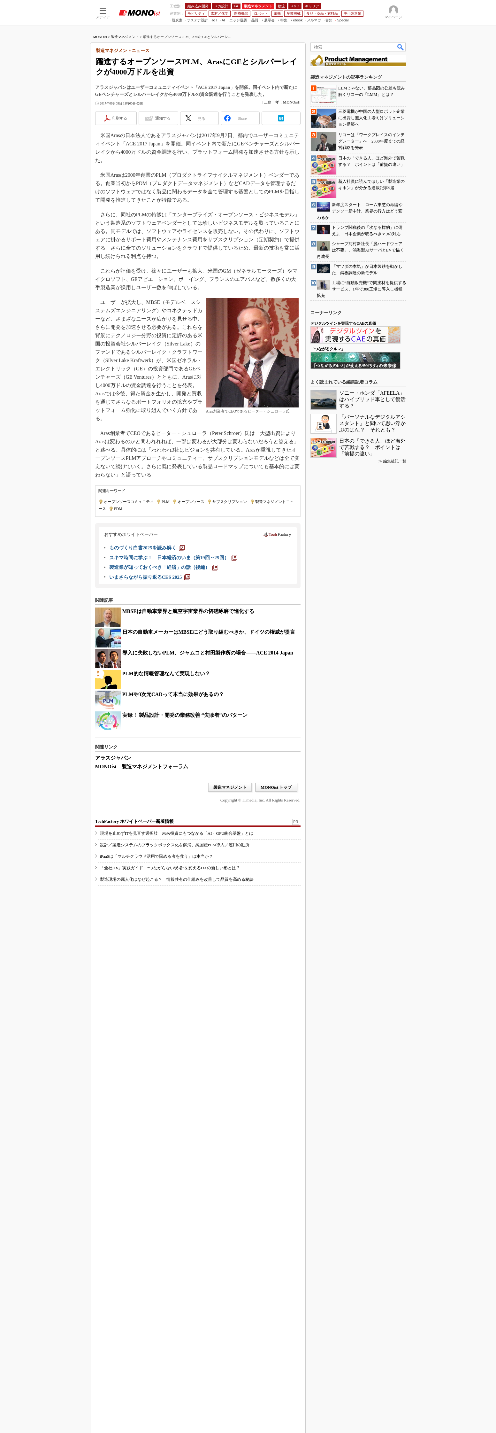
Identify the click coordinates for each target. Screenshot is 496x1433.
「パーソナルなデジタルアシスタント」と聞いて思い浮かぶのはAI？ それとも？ (372, 423)
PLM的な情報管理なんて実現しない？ (166, 673)
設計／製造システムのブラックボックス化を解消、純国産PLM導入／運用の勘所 (175, 844)
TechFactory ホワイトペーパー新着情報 (134, 821)
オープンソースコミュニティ (129, 502)
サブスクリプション (229, 502)
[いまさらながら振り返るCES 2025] (149, 577)
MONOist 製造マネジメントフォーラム (141, 766)
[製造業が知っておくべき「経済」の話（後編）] (163, 567)
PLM (166, 502)
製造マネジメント (125, 37)
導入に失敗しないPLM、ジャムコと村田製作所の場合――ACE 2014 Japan (207, 652)
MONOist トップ (276, 787)
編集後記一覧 (394, 461)
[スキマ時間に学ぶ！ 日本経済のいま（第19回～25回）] (173, 557)
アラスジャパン (113, 758)
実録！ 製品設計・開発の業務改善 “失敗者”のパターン (185, 715)
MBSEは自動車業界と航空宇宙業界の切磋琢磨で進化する (188, 611)
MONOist (100, 37)
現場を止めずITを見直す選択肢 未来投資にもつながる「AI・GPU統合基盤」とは (177, 833)
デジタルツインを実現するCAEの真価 (343, 323)
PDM (118, 509)
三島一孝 (271, 102)
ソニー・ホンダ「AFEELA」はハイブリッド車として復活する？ (372, 399)
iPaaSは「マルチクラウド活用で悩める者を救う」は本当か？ (156, 856)
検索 (401, 47)
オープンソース (191, 502)
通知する (163, 118)
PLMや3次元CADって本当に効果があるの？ (173, 694)
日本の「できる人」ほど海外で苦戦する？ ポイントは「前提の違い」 (372, 447)
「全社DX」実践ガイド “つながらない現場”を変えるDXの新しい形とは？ (170, 867)
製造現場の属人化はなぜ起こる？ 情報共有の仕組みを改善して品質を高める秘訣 (177, 879)
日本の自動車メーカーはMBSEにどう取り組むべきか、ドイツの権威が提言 (208, 632)
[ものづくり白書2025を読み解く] (147, 547)
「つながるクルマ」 (327, 349)
